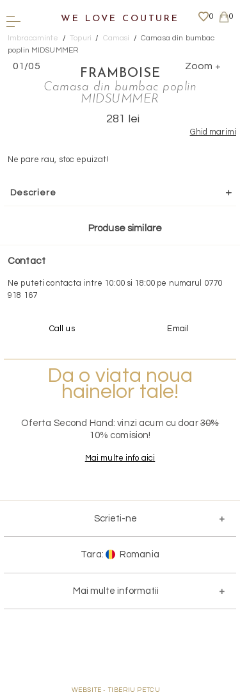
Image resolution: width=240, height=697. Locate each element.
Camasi (116, 38)
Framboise (120, 73)
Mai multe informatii (116, 591)
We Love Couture (120, 19)
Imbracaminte (33, 38)
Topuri (81, 38)
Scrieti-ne (115, 518)
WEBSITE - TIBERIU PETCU (116, 690)
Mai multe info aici (120, 458)
